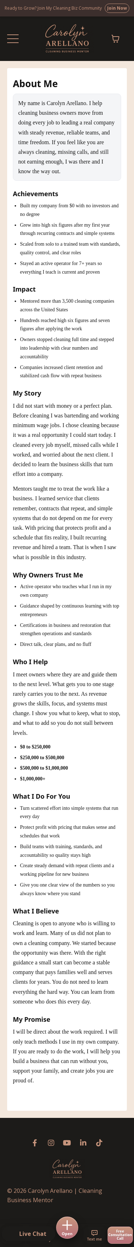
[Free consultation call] (120, 1235)
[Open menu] (67, 1228)
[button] (28, 1233)
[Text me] (94, 1235)
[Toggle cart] (115, 38)
